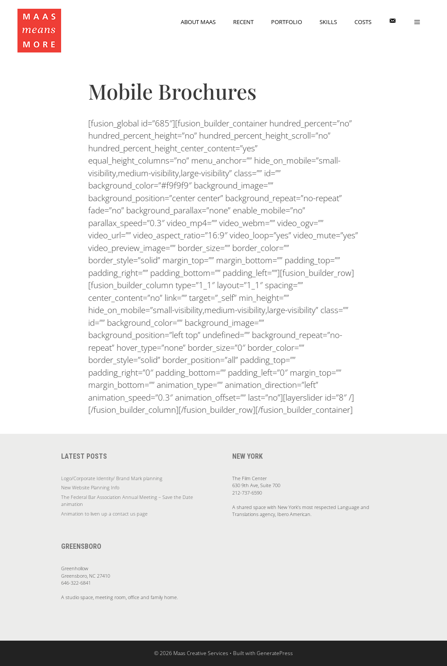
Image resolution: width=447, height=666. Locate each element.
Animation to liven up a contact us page (104, 513)
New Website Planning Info (90, 487)
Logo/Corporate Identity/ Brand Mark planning (111, 478)
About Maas (198, 22)
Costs (362, 22)
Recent (243, 22)
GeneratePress (275, 653)
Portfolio (286, 22)
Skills (328, 22)
